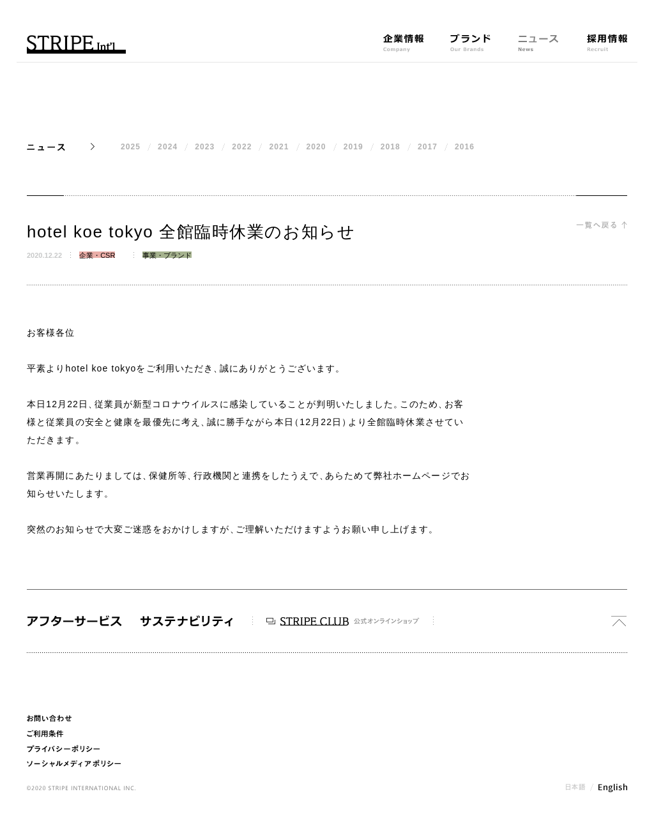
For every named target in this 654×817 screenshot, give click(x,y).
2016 (465, 146)
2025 (131, 146)
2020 (316, 146)
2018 (390, 146)
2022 (242, 146)
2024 (168, 146)
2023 (205, 146)
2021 (279, 146)
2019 (353, 146)
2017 (427, 146)
